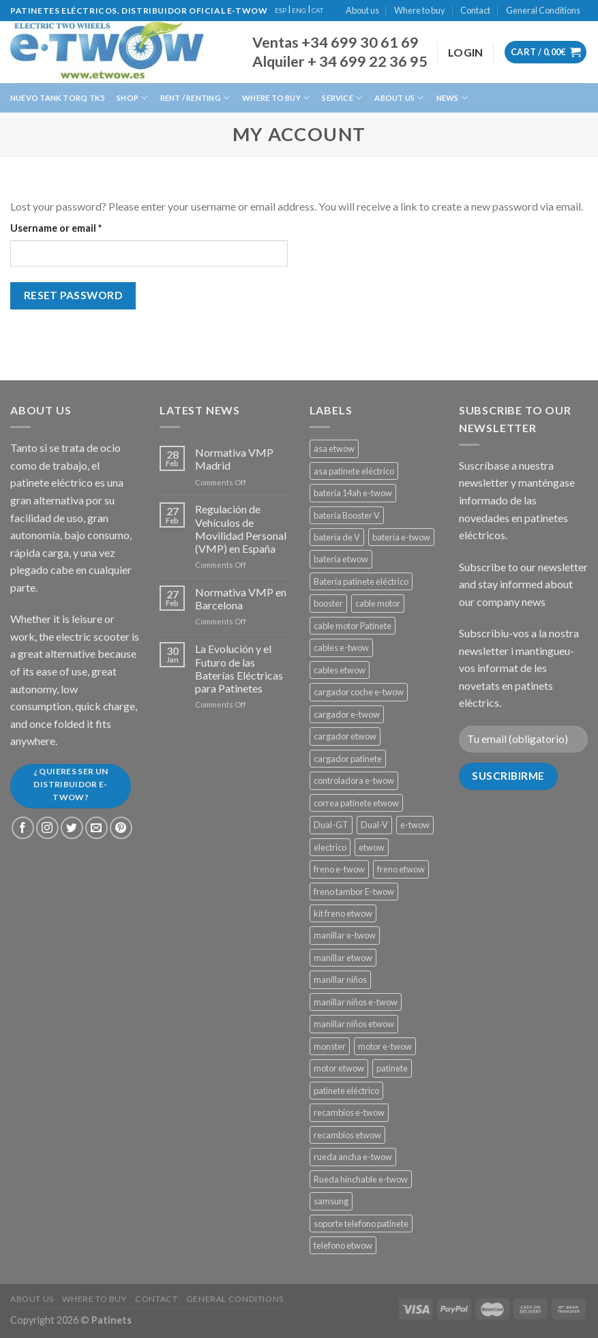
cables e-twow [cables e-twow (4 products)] (341, 647)
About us (362, 10)
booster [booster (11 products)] (328, 603)
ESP (280, 10)
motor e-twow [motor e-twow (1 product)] (385, 1046)
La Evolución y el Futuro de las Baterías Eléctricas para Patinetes (239, 668)
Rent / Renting (195, 97)
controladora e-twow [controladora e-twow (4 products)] (354, 780)
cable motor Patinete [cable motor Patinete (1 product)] (352, 625)
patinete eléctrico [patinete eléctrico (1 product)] (346, 1090)
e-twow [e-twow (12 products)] (415, 824)
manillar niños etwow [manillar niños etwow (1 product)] (354, 1023)
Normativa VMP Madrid (234, 459)
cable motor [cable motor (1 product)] (377, 603)
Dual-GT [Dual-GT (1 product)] (331, 824)
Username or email (76, 227)
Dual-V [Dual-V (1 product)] (374, 824)
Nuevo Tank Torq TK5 (57, 97)
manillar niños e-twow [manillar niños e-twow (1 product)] (356, 1002)
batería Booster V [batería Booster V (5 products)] (347, 515)
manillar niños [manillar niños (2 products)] (340, 979)
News (452, 97)
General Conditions (543, 10)
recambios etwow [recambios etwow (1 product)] (347, 1134)
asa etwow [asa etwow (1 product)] (334, 448)
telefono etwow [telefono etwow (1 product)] (343, 1245)
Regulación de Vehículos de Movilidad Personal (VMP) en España (240, 528)
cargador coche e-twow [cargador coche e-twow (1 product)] (359, 691)
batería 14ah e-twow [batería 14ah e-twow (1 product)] (353, 492)
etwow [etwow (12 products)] (372, 847)
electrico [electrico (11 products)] (330, 847)
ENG (299, 10)
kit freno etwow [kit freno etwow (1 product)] (343, 913)
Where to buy (419, 10)
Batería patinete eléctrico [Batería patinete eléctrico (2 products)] (361, 581)
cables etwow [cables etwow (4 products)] (339, 670)
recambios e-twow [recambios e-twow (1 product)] (349, 1112)
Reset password (73, 295)
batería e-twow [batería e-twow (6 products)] (401, 537)
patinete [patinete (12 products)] (392, 1068)
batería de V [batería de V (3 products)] (337, 537)
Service (342, 97)
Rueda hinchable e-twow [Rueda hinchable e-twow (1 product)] (361, 1179)
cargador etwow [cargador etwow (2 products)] (345, 736)
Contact (475, 10)
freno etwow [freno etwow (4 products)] (401, 869)
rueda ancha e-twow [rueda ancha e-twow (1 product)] (353, 1156)
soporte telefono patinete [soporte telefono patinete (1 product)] (361, 1223)
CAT (317, 10)
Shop (132, 97)
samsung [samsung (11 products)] (331, 1201)
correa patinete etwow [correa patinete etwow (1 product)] (356, 802)
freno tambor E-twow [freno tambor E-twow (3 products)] (354, 891)
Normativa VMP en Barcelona (240, 598)
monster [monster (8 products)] (330, 1046)
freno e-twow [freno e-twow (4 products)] (339, 869)
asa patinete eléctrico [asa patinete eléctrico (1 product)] (354, 471)
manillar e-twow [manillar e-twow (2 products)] (345, 935)
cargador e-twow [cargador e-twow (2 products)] (347, 714)
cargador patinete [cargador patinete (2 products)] (348, 758)
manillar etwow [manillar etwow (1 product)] (343, 957)
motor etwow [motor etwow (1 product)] (339, 1068)
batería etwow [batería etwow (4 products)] (341, 558)
